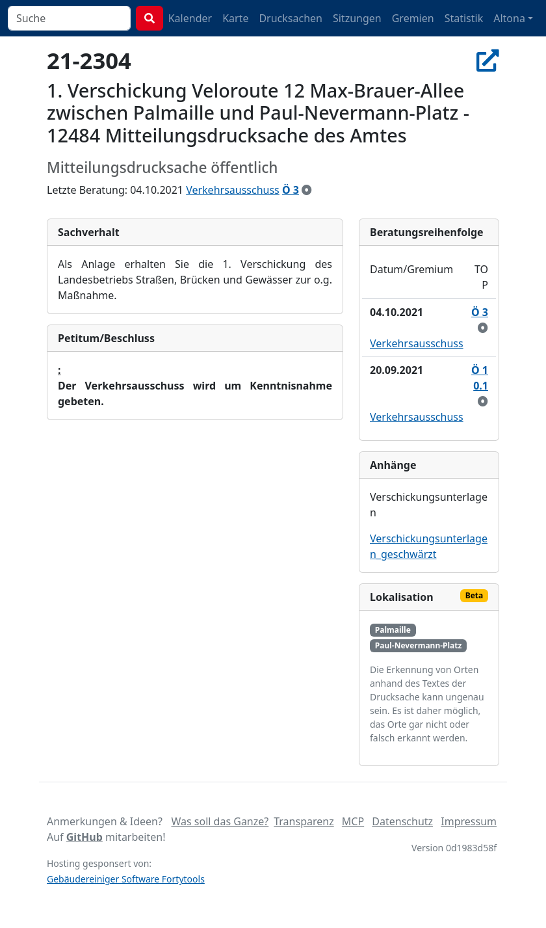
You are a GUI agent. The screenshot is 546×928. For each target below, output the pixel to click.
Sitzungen (357, 18)
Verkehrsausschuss (233, 190)
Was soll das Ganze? (219, 821)
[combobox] (69, 18)
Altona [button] (509, 18)
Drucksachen (290, 18)
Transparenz (303, 821)
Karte (235, 18)
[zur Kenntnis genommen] (307, 190)
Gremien (413, 18)
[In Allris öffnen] (487, 60)
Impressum (469, 821)
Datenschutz (402, 821)
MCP (353, 821)
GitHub (84, 837)
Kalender (190, 18)
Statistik (464, 18)
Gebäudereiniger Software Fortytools (126, 879)
